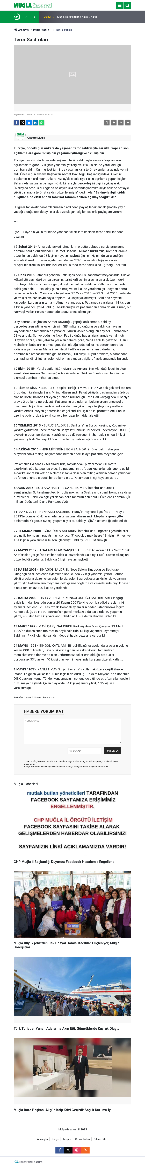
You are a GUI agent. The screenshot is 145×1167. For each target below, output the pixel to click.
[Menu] (120, 5)
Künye (55, 1139)
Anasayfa (21, 29)
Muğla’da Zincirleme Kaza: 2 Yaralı (77, 16)
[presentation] (26, 17)
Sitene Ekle (100, 1139)
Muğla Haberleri (42, 29)
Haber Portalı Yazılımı (30, 1162)
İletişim (67, 1139)
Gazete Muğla (36, 137)
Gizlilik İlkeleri (82, 1139)
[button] (114, 122)
